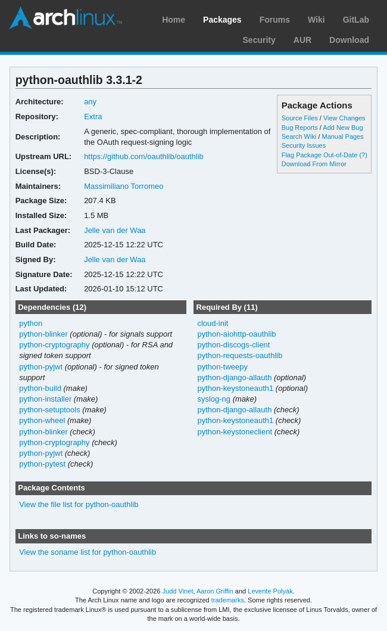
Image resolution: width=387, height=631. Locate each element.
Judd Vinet (178, 591)
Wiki (316, 19)
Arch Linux (65, 18)
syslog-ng (213, 398)
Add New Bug (343, 127)
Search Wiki (299, 136)
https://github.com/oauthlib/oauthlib (144, 156)
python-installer (45, 398)
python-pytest (42, 463)
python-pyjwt (41, 366)
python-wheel (42, 420)
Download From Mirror (314, 163)
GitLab (356, 19)
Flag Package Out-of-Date (320, 154)
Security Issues (304, 145)
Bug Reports (300, 127)
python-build (40, 388)
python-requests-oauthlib (239, 355)
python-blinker (43, 334)
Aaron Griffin (214, 591)
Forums (275, 19)
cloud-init (212, 323)
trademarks (227, 600)
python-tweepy (222, 366)
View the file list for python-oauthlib (78, 504)
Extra (93, 116)
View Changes (344, 118)
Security (259, 40)
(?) (363, 154)
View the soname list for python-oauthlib (87, 552)
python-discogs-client (233, 344)
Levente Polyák (270, 591)
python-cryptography (54, 344)
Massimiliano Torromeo (123, 186)
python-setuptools (49, 409)
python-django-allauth (234, 377)
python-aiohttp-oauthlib (236, 334)
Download (349, 40)
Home (173, 19)
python (30, 323)
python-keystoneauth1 (235, 388)
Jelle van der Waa (114, 230)
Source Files (300, 118)
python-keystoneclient (234, 431)
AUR (302, 40)
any (90, 101)
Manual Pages (342, 136)
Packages (222, 19)
